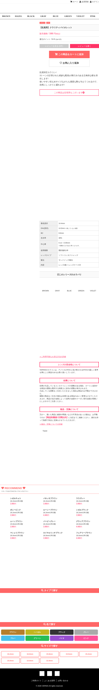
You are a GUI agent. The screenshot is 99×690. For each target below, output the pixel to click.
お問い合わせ (63, 681)
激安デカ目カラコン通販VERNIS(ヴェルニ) (49, 8)
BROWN (6, 16)
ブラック (61, 632)
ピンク (86, 638)
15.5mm (69, 654)
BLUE (56, 16)
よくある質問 (49, 681)
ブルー (13, 638)
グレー (86, 632)
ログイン (94, 2)
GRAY (43, 16)
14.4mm (30, 661)
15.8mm (49, 654)
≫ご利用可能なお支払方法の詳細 (53, 357)
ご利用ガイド (36, 681)
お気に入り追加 (69, 63)
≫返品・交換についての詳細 (51, 424)
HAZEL (18, 16)
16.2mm (10, 654)
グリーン (37, 638)
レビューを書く (84, 46)
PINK (92, 16)
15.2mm (88, 654)
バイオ (61, 638)
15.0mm (10, 661)
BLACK (31, 16)
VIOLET (80, 16)
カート (74, 2)
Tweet (45, 431)
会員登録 (84, 2)
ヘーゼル (37, 632)
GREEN (68, 16)
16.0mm (30, 654)
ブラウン (12, 632)
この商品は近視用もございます (69, 92)
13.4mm (49, 661)
